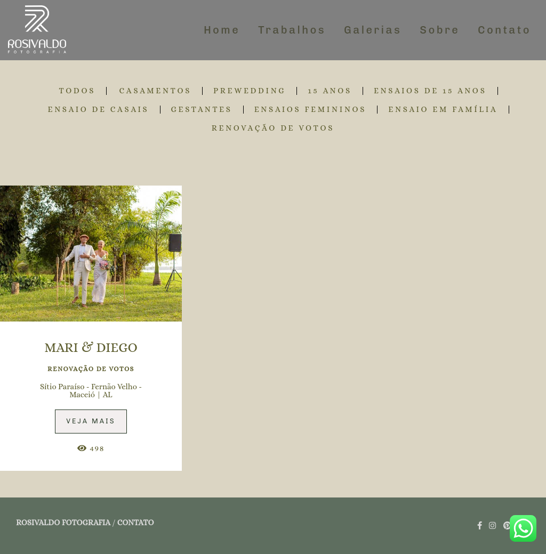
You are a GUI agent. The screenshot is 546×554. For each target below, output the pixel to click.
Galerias (373, 29)
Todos (77, 91)
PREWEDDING (249, 91)
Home (222, 29)
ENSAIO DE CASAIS (98, 110)
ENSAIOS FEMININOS (310, 110)
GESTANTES (201, 110)
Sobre (440, 29)
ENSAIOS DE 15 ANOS (430, 91)
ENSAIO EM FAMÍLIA (442, 110)
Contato (504, 29)
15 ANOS (330, 91)
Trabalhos (292, 29)
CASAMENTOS (155, 91)
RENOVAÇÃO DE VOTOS (273, 128)
